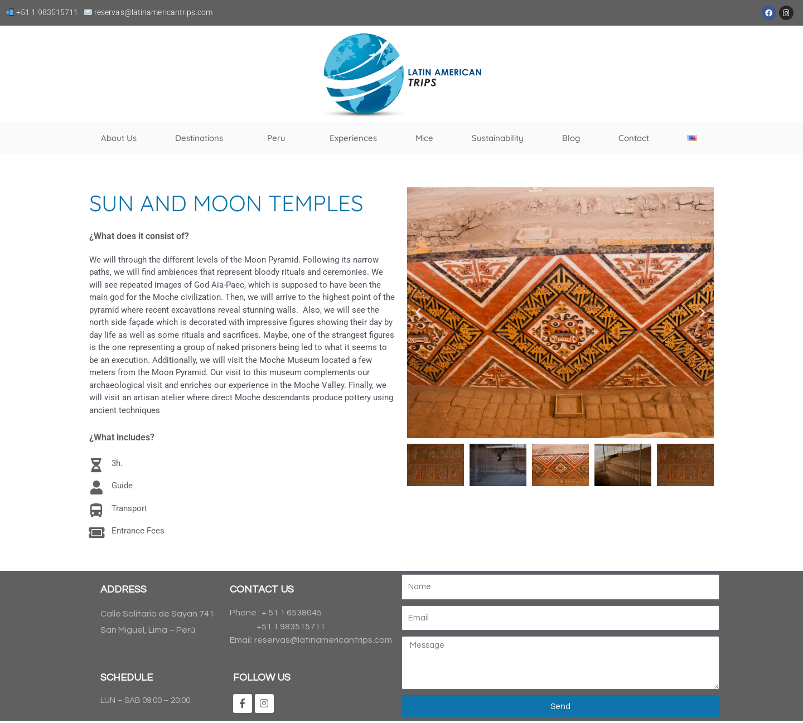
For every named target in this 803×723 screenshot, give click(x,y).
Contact (633, 138)
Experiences (353, 138)
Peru (279, 138)
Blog (571, 138)
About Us (119, 138)
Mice (424, 138)
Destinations (202, 138)
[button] (418, 312)
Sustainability (498, 138)
